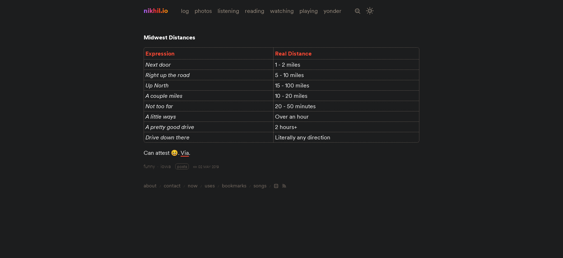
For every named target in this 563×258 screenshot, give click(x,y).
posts (182, 166)
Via (185, 152)
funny (149, 166)
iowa (165, 166)
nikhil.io (156, 10)
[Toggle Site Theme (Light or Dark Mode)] (370, 11)
